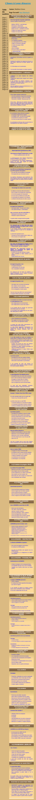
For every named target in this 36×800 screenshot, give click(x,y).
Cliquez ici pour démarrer (18, 3)
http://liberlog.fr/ (24, 12)
